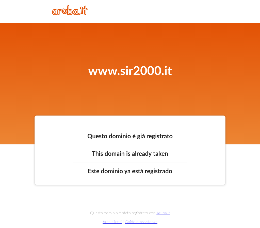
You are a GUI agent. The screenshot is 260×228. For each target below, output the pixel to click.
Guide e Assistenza (141, 221)
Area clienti (112, 221)
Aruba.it (163, 212)
